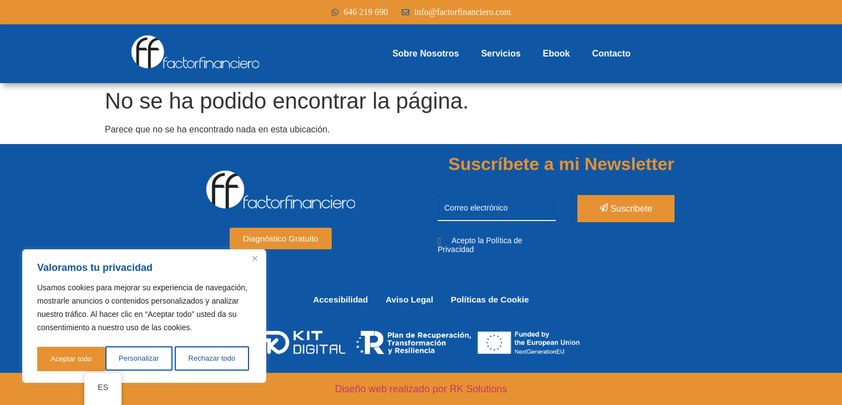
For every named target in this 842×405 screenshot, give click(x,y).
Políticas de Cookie (496, 299)
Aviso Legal (409, 299)
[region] (144, 318)
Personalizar (70, 359)
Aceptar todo (218, 359)
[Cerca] (254, 262)
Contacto (611, 53)
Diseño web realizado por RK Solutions (421, 388)
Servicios (500, 53)
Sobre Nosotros (425, 53)
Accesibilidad (333, 299)
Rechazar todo (144, 359)
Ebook (556, 53)
